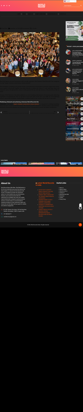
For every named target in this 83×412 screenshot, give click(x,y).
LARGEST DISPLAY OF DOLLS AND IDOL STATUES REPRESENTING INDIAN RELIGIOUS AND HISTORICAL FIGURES (45, 213)
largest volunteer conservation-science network (26, 104)
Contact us (63, 14)
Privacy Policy (62, 199)
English (67, 1)
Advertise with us (52, 14)
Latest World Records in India (45, 184)
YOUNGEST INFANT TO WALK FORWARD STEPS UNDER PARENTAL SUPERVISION (45, 201)
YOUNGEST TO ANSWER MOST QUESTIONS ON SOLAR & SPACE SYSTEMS (46, 206)
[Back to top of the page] (80, 224)
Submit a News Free (40, 14)
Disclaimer (61, 196)
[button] (39, 163)
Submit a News (62, 189)
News (24, 14)
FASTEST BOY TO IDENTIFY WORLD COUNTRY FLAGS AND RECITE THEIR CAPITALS (46, 191)
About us (30, 14)
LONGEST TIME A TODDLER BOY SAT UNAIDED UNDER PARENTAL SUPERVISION (46, 196)
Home (18, 14)
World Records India (64, 194)
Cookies (61, 197)
